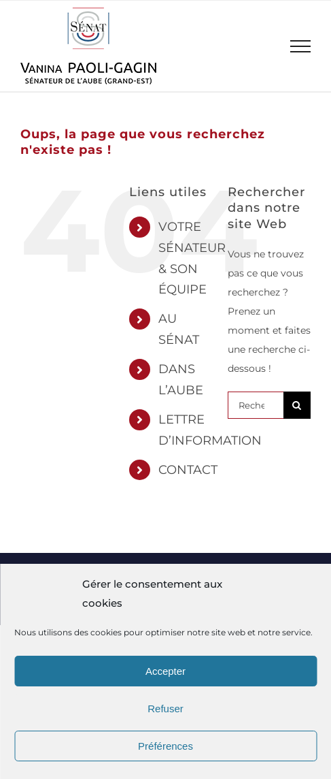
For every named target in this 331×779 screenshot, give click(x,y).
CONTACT (187, 469)
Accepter (165, 671)
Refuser (165, 708)
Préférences (165, 746)
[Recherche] (297, 405)
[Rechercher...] (255, 405)
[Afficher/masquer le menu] (300, 46)
